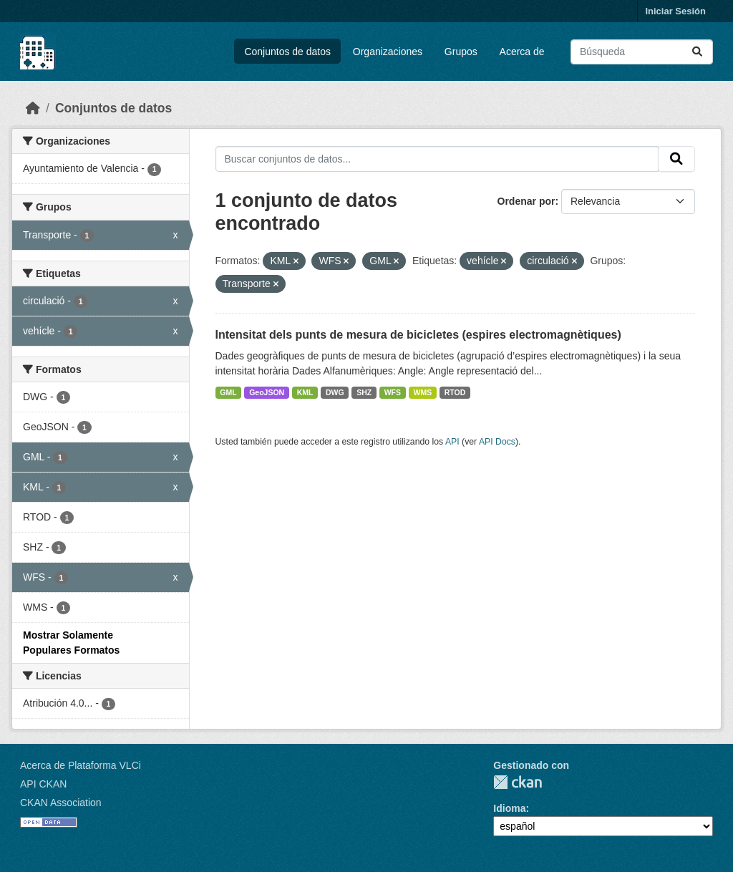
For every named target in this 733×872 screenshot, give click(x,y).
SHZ (364, 392)
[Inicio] (33, 108)
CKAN (517, 782)
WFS (392, 392)
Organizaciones (387, 51)
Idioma (509, 808)
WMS (423, 392)
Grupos (461, 51)
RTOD (455, 392)
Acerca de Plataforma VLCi (80, 765)
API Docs (497, 442)
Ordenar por (526, 201)
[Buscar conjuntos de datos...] (642, 51)
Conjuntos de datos (287, 51)
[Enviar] (697, 51)
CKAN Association (61, 802)
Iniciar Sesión (675, 11)
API (452, 442)
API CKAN (43, 784)
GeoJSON (266, 392)
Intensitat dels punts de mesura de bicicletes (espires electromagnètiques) (418, 335)
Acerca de (522, 51)
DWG (335, 392)
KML (305, 392)
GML (228, 392)
